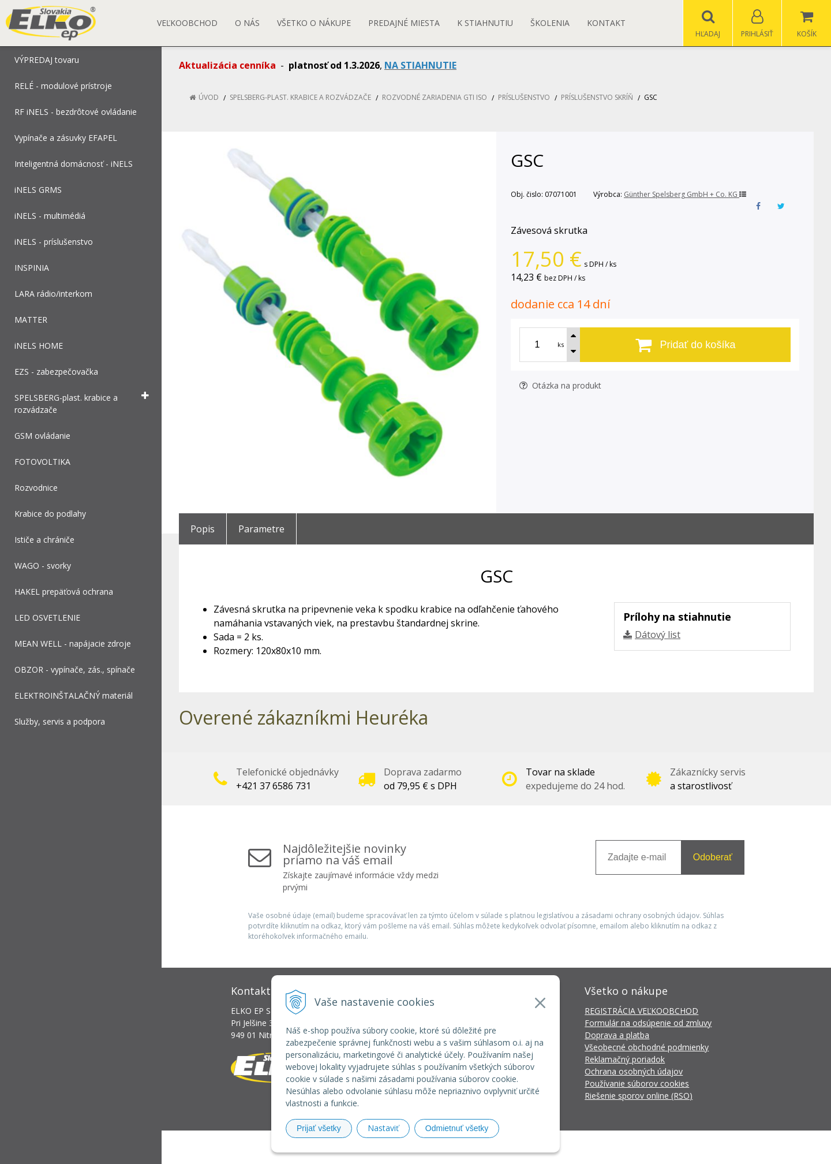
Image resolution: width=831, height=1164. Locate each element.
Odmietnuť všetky (457, 1128)
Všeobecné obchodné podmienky (647, 1047)
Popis (202, 529)
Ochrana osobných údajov (634, 1071)
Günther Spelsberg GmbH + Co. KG (685, 194)
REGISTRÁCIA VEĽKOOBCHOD (641, 1010)
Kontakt (606, 22)
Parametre (261, 529)
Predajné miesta (404, 22)
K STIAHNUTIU (485, 22)
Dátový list (657, 634)
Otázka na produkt (560, 385)
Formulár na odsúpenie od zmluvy (648, 1022)
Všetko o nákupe (314, 22)
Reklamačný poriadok (625, 1059)
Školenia (550, 22)
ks (560, 344)
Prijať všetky (319, 1128)
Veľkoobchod (187, 22)
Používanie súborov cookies (637, 1083)
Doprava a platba (617, 1034)
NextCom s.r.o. (622, 1147)
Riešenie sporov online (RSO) (638, 1095)
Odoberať (712, 857)
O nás (247, 22)
